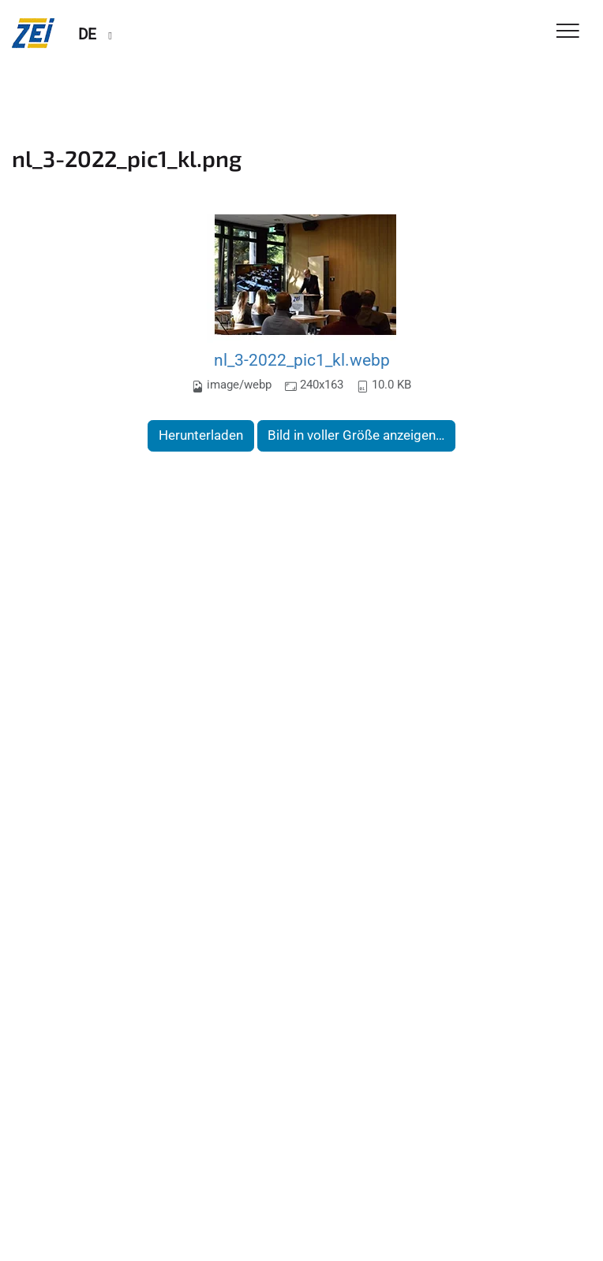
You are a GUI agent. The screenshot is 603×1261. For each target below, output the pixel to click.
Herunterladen (201, 435)
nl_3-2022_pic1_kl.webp (302, 360)
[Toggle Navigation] (567, 32)
